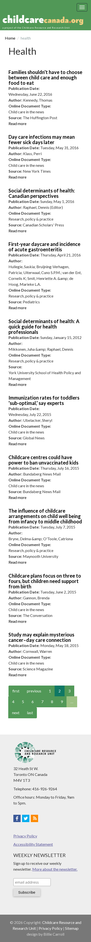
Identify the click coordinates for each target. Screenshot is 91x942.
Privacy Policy (25, 836)
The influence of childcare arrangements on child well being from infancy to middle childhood (45, 516)
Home (10, 38)
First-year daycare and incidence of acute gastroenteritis (44, 246)
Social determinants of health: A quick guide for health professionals (43, 326)
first (15, 690)
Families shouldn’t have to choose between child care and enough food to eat (45, 77)
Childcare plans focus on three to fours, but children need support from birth (44, 581)
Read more (17, 123)
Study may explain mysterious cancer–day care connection (41, 637)
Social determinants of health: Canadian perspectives (41, 193)
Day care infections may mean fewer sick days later (41, 139)
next (15, 712)
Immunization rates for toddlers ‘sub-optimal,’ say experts (43, 400)
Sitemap (72, 928)
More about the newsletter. (54, 869)
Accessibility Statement (33, 844)
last (30, 712)
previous (34, 690)
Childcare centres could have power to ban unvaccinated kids (43, 460)
